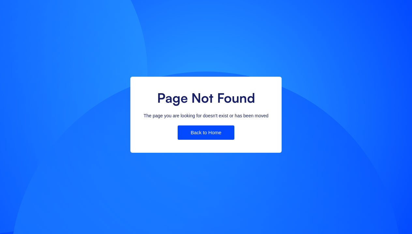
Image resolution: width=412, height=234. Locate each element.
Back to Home (206, 132)
